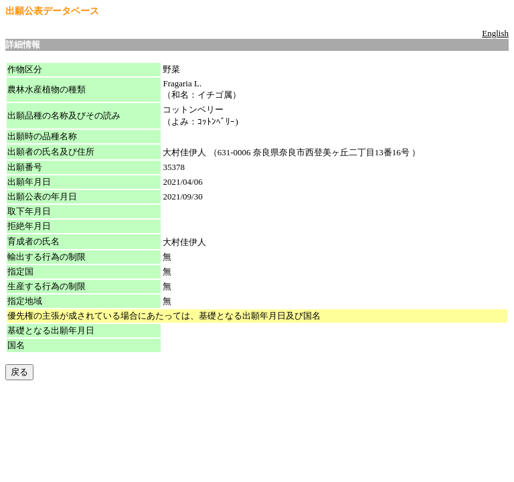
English (495, 33)
